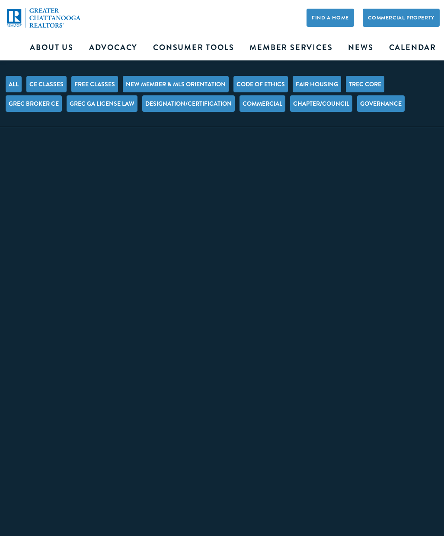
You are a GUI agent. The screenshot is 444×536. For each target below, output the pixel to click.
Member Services (290, 47)
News (360, 47)
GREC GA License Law (102, 103)
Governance (381, 103)
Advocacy (113, 47)
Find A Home (330, 17)
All (14, 84)
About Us (51, 47)
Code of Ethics (260, 84)
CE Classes (46, 84)
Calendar (412, 47)
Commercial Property (401, 17)
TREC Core (365, 84)
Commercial (262, 103)
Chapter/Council (321, 103)
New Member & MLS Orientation (176, 84)
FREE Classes (94, 84)
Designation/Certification (188, 103)
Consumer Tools (193, 47)
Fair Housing (317, 84)
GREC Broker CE (34, 103)
